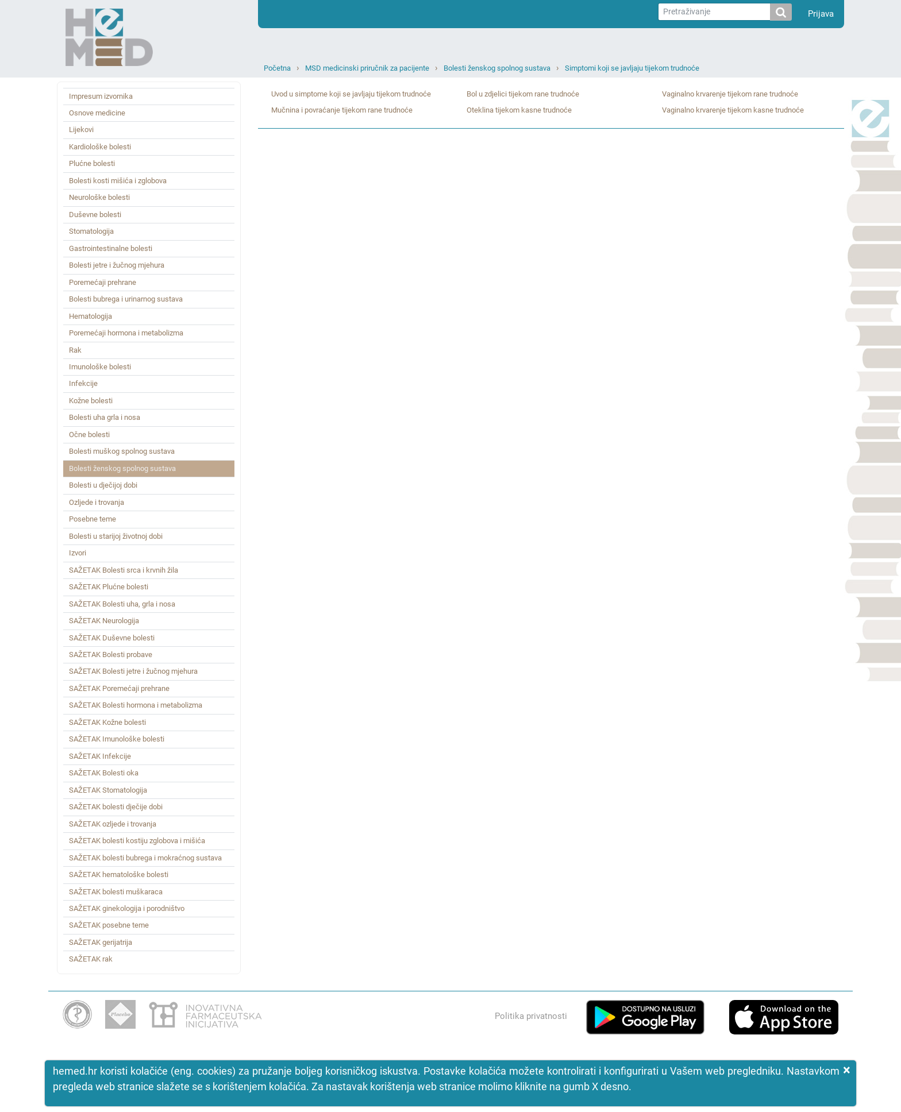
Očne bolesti (89, 434)
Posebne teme (92, 519)
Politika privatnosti (531, 1016)
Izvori (77, 553)
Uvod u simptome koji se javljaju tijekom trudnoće (351, 94)
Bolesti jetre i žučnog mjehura (116, 265)
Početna (277, 68)
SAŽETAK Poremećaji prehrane (119, 688)
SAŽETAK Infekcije (100, 756)
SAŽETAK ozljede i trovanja (112, 824)
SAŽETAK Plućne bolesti (108, 586)
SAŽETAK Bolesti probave (110, 654)
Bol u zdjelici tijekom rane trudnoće (523, 94)
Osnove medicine (97, 113)
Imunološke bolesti (100, 366)
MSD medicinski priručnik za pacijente (367, 68)
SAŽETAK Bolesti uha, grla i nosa (122, 604)
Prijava (821, 14)
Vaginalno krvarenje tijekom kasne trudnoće (733, 110)
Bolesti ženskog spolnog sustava (497, 68)
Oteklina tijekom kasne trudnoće (519, 110)
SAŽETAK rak (91, 959)
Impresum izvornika (101, 96)
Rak (75, 350)
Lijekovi (81, 129)
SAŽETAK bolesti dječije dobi (116, 806)
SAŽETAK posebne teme (109, 925)
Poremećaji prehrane (102, 282)
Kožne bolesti (91, 400)
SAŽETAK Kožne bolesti (107, 722)
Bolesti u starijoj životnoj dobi (116, 536)
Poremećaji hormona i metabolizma (126, 333)
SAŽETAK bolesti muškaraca (116, 891)
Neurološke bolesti (99, 197)
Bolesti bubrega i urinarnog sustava (126, 299)
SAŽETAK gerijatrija (100, 942)
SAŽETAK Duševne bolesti (112, 638)
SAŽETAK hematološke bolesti (118, 874)
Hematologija (90, 316)
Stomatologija (91, 231)
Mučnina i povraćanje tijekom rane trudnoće (342, 110)
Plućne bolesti (92, 163)
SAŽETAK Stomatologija (108, 790)
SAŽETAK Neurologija (104, 620)
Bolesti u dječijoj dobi (103, 485)
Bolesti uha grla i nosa (104, 417)
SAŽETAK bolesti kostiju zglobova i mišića (137, 840)
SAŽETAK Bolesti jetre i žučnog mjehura (133, 671)
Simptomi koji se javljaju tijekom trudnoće (632, 68)
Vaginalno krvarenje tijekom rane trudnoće (730, 94)
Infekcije (83, 383)
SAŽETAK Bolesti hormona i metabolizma (135, 705)
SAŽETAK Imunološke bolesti (116, 739)
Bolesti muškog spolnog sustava (122, 451)
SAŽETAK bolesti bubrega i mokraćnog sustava (145, 858)
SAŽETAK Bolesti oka (103, 773)
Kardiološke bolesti (100, 146)
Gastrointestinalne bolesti (110, 248)
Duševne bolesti (95, 214)
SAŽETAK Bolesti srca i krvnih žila (123, 570)
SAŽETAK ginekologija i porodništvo (126, 908)
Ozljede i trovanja (96, 502)
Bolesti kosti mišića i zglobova (118, 180)
